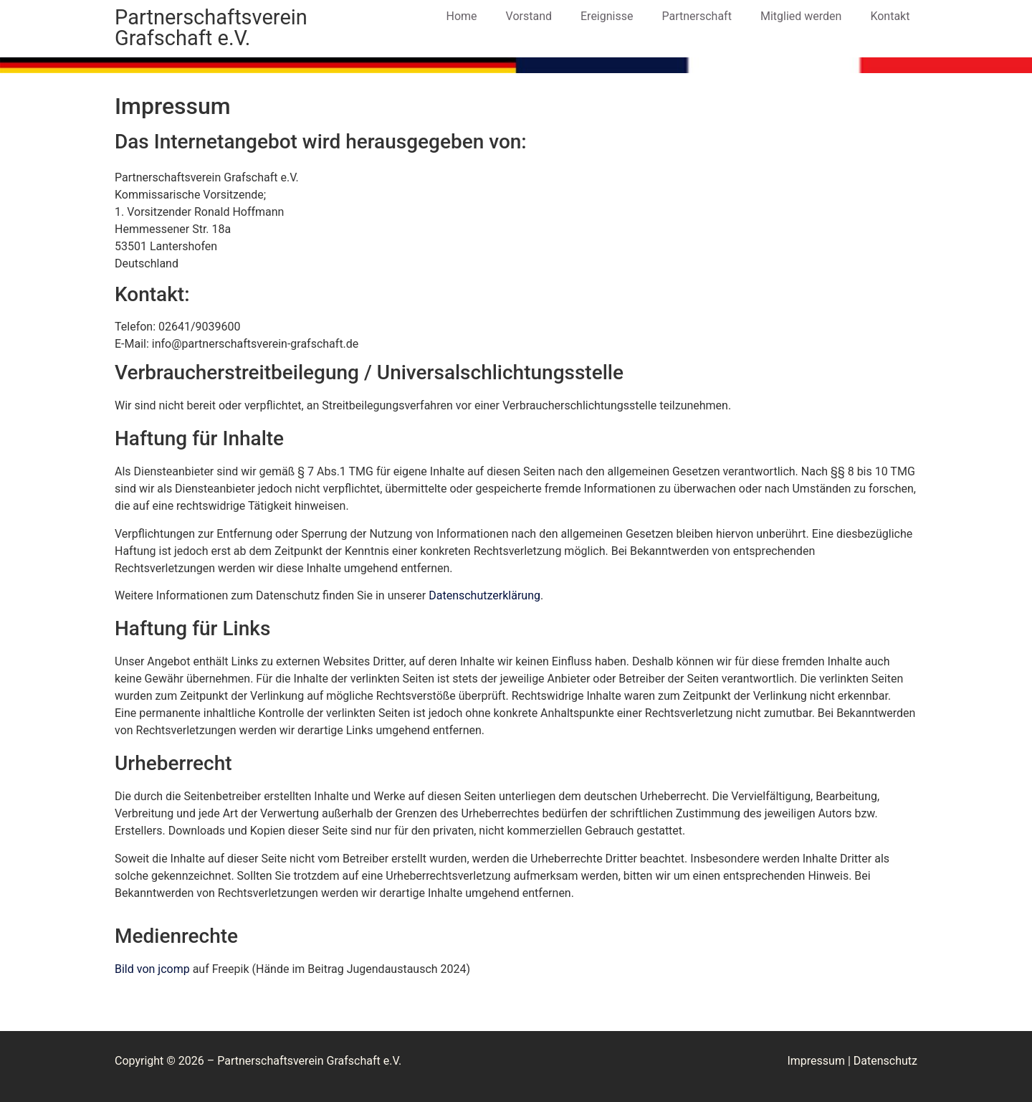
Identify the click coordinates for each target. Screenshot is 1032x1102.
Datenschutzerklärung (484, 595)
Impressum (816, 1061)
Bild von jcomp (152, 969)
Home (461, 16)
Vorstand (529, 16)
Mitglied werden (800, 16)
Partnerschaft (696, 16)
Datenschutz (885, 1061)
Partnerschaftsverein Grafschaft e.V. (211, 27)
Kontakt (889, 16)
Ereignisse (606, 16)
